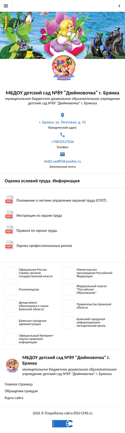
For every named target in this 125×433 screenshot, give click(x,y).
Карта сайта (14, 398)
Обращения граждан (21, 391)
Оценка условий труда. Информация (42, 180)
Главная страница (19, 384)
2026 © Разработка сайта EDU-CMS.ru (62, 413)
